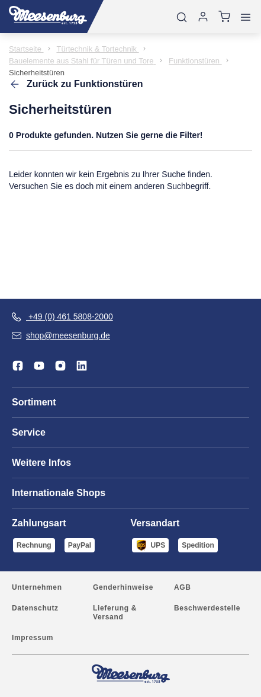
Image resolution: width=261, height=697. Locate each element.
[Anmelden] (203, 17)
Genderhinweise (123, 587)
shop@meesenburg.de (61, 335)
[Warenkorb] (224, 17)
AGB (182, 587)
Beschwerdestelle (207, 608)
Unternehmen (37, 587)
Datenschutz (35, 608)
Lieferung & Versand (115, 612)
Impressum (32, 638)
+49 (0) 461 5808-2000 (62, 317)
